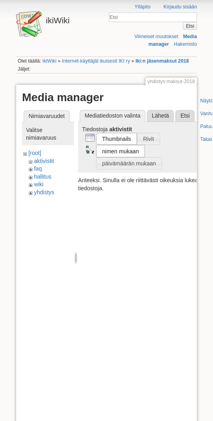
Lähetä (160, 115)
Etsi (190, 26)
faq (38, 168)
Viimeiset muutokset (156, 36)
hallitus (43, 176)
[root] (34, 153)
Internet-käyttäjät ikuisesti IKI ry (96, 61)
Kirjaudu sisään (180, 7)
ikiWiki (49, 61)
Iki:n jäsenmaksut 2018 (162, 61)
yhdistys (44, 192)
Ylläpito (143, 7)
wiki (38, 184)
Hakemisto (185, 44)
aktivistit (44, 161)
